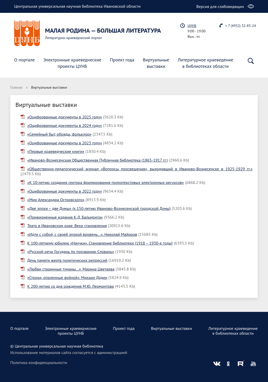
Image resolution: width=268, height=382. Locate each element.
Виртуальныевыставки (156, 63)
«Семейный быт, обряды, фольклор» (59, 134)
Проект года (122, 60)
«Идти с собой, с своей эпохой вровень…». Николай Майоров (82, 234)
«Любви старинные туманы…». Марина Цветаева (70, 269)
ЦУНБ (191, 25)
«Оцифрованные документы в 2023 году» (64, 142)
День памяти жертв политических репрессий (67, 260)
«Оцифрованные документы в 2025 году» (64, 116)
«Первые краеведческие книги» (55, 151)
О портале (24, 60)
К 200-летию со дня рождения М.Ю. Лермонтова (70, 286)
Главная (16, 87)
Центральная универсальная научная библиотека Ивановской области (77, 6)
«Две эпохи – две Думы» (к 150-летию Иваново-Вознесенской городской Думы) (99, 208)
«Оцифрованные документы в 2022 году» (64, 191)
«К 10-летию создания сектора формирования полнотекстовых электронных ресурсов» (105, 182)
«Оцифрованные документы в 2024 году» (64, 125)
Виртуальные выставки (171, 328)
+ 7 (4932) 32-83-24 (240, 25)
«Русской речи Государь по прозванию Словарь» (70, 251)
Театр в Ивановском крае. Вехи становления (67, 225)
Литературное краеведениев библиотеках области (205, 63)
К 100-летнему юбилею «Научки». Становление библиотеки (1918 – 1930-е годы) (100, 243)
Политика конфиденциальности (38, 362)
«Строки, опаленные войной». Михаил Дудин (67, 277)
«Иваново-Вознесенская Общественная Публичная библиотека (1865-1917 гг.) (97, 160)
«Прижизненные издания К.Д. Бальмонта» (65, 217)
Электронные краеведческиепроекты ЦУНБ (72, 63)
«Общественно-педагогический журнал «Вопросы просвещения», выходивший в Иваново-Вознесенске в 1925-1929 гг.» (140, 168)
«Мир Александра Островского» (55, 199)
